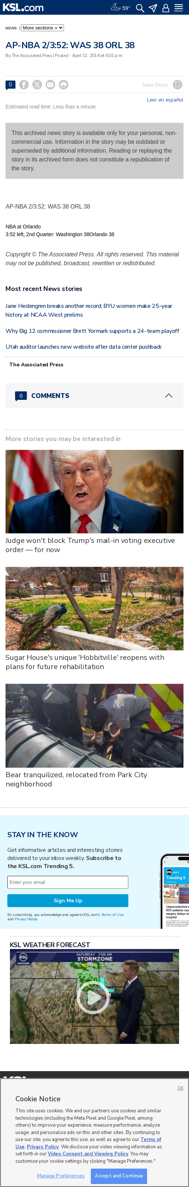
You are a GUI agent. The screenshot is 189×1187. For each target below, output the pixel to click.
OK (180, 1088)
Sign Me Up (68, 900)
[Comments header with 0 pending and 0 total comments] (94, 395)
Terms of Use (112, 914)
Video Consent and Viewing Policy (88, 1154)
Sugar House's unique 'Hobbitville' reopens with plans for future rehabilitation (85, 662)
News (12, 28)
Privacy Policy (43, 1147)
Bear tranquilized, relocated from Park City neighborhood (76, 779)
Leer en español (165, 100)
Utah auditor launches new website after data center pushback (84, 347)
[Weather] (120, 7)
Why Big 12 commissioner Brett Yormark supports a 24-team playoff (92, 331)
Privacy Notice (26, 919)
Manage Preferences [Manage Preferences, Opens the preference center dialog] (61, 1176)
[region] (94, 1132)
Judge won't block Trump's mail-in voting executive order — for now (90, 545)
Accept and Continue (119, 1176)
